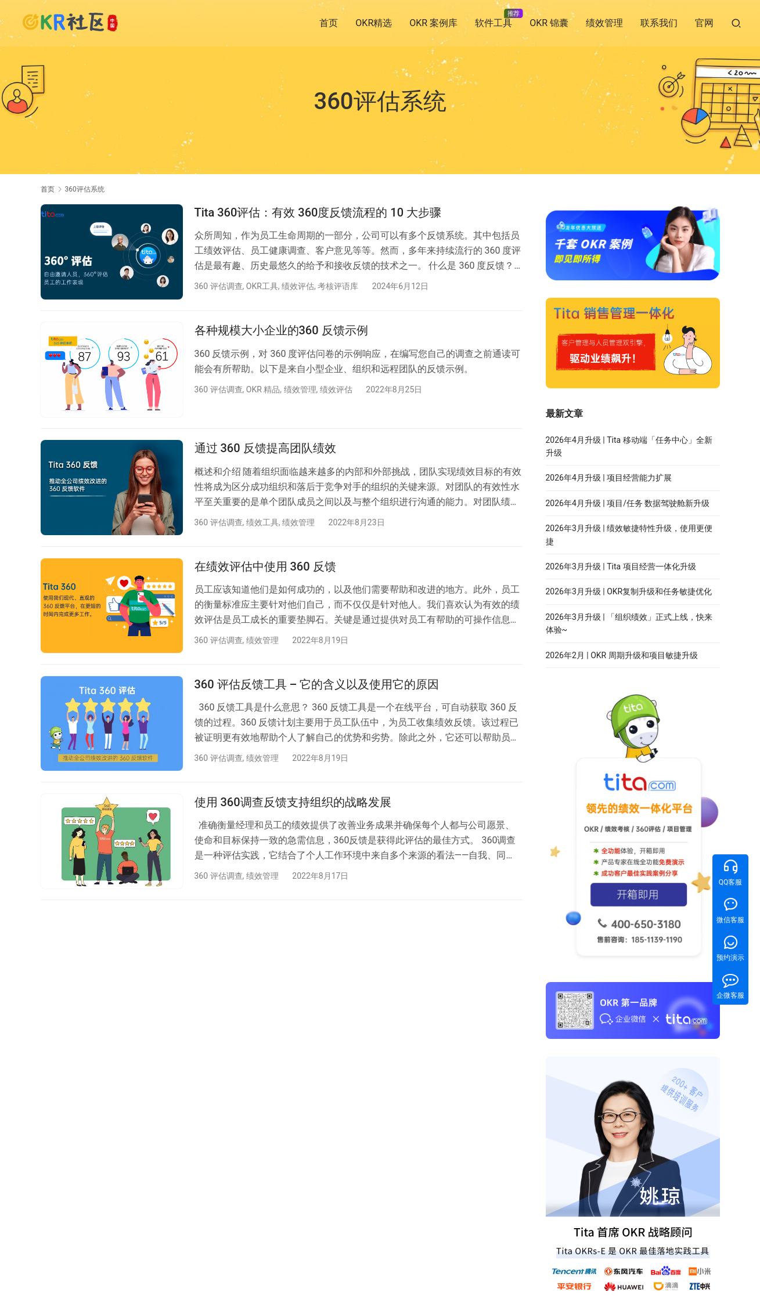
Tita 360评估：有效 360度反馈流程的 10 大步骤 (318, 212)
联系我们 (659, 22)
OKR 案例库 (433, 22)
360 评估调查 (218, 286)
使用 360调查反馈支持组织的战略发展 (292, 806)
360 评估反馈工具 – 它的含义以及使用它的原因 (317, 687)
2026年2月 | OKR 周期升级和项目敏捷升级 (622, 655)
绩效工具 (262, 523)
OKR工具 (262, 286)
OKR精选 (373, 22)
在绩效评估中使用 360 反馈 (265, 568)
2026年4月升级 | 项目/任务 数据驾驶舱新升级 (628, 503)
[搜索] (736, 23)
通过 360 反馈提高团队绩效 (265, 450)
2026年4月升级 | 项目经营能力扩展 (609, 477)
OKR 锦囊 (549, 22)
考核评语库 (338, 286)
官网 (704, 22)
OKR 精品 (263, 390)
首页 (328, 22)
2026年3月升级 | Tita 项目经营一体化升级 (621, 566)
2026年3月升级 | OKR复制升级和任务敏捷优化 (629, 591)
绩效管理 (604, 22)
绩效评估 (298, 286)
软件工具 (493, 22)
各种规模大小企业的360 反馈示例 (281, 331)
